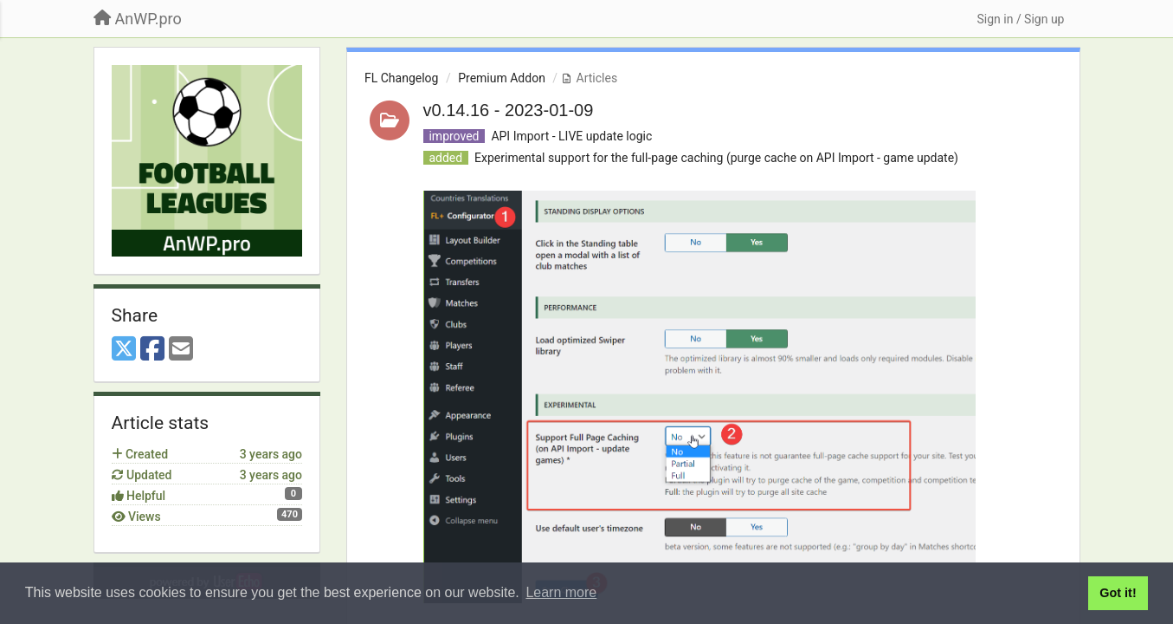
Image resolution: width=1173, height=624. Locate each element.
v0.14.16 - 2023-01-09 (508, 110)
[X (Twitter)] (124, 350)
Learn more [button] (560, 592)
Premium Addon (501, 78)
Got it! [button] (1117, 593)
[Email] (181, 350)
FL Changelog (401, 78)
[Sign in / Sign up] (1020, 19)
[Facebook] (152, 350)
